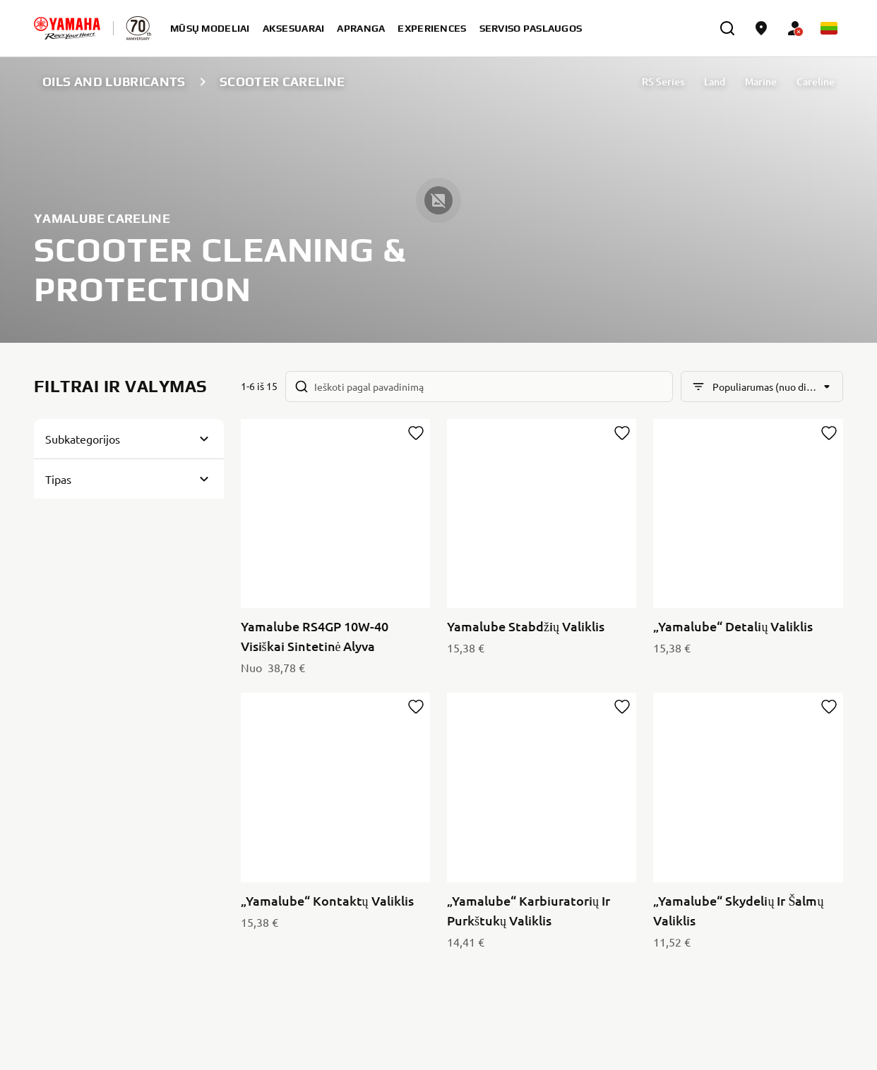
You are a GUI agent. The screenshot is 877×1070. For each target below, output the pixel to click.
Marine (761, 81)
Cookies (742, 1032)
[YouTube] (768, 864)
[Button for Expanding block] (129, 438)
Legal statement (795, 1032)
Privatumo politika (794, 821)
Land (714, 81)
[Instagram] (830, 864)
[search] (727, 28)
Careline (816, 81)
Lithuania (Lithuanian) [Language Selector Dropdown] (103, 1032)
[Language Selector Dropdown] (829, 28)
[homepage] (67, 28)
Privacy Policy (670, 1032)
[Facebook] (799, 864)
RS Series (663, 81)
